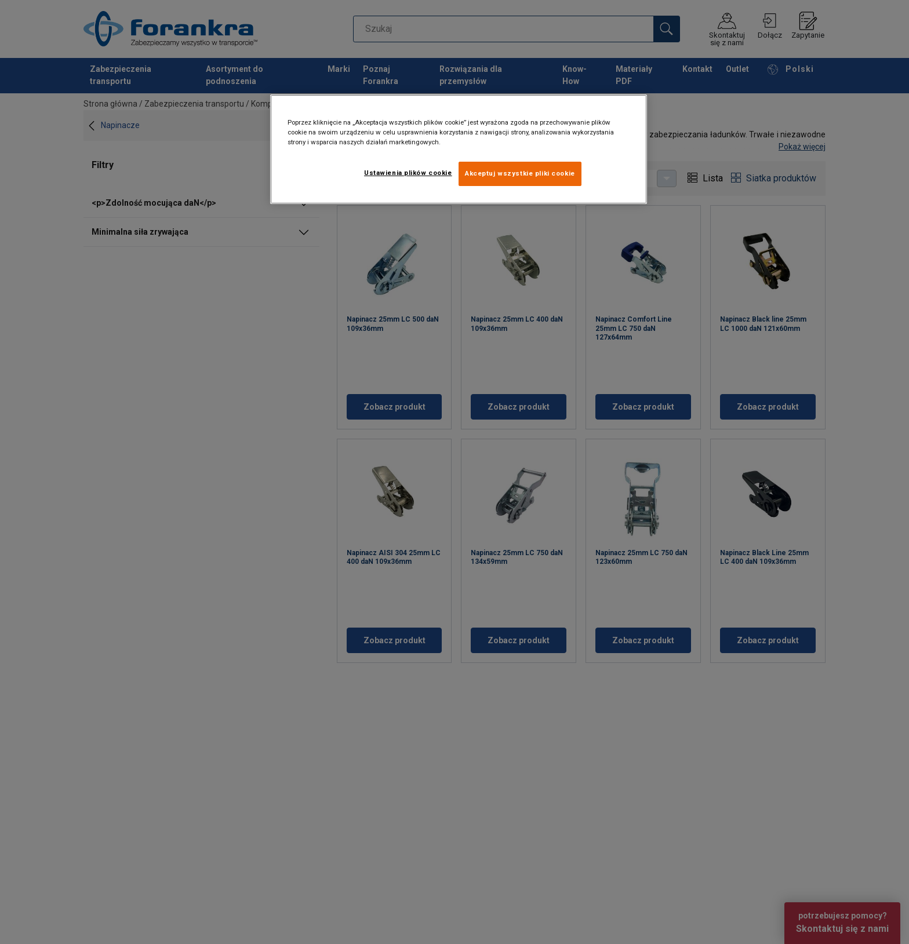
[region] (458, 149)
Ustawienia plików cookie (408, 173)
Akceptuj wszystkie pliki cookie (520, 173)
